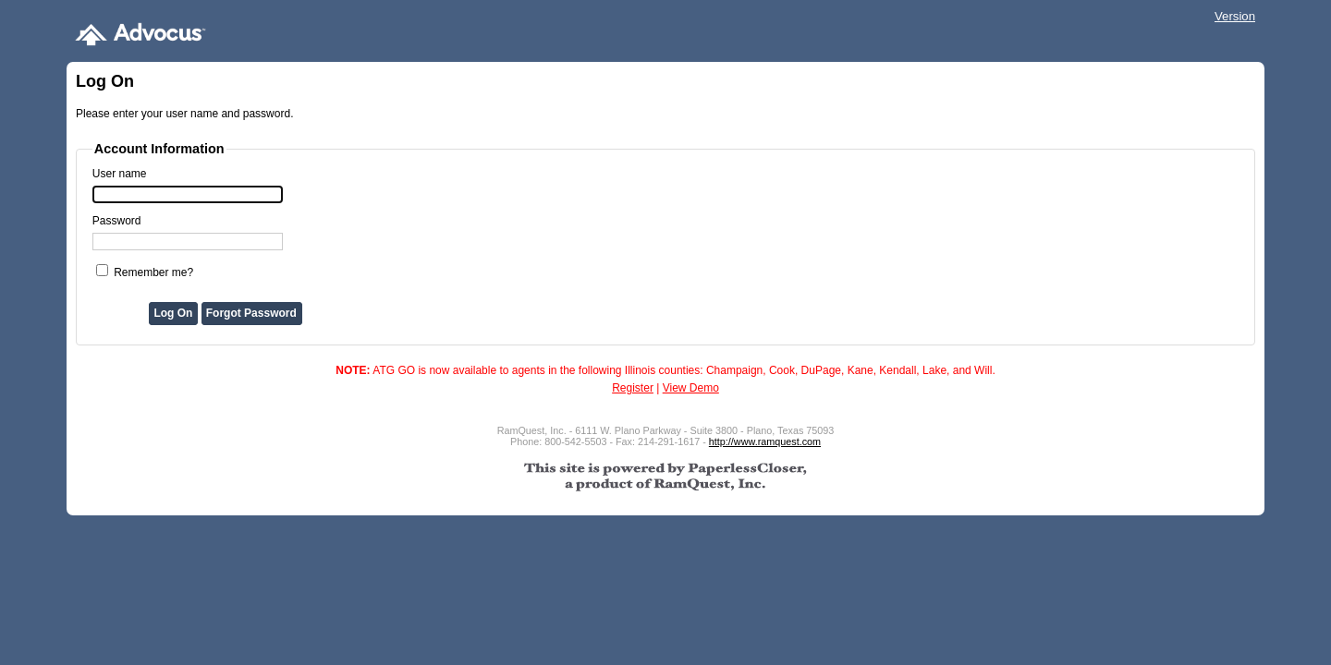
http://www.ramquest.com (765, 441)
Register (632, 387)
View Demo (691, 387)
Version (1235, 16)
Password (116, 220)
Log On (172, 313)
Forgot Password (251, 313)
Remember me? (153, 272)
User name (119, 173)
